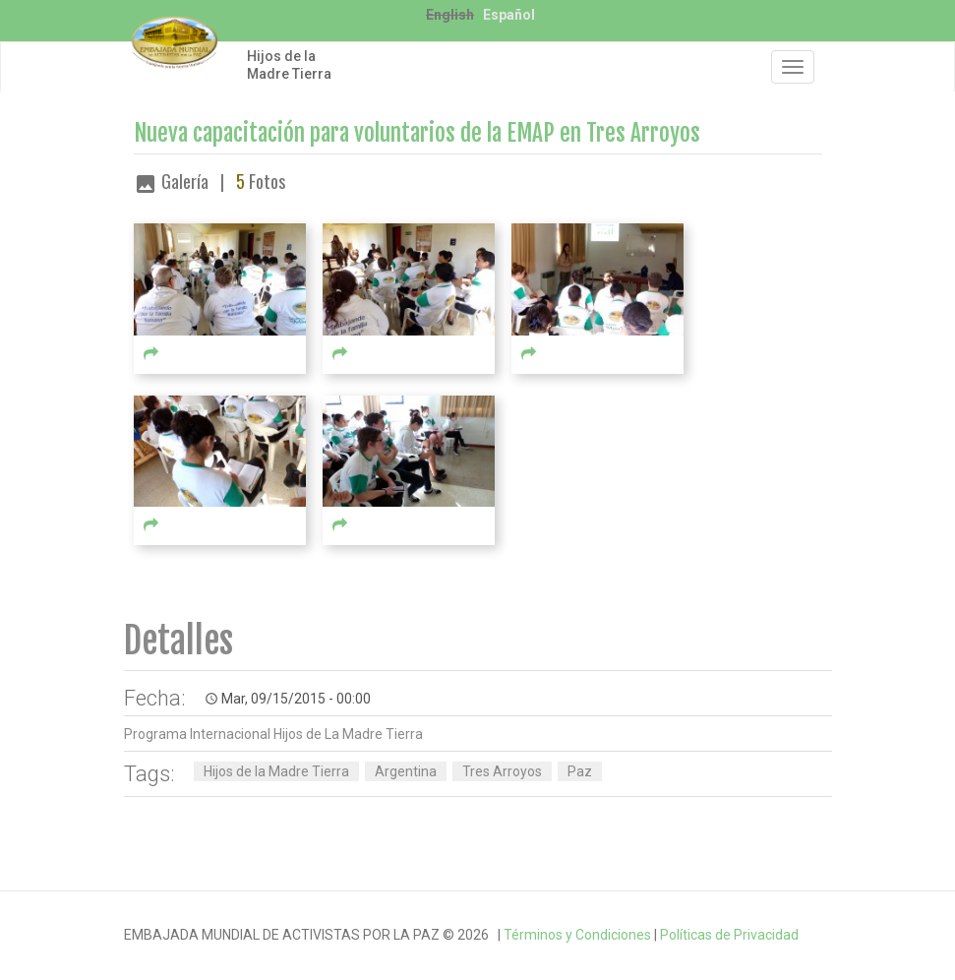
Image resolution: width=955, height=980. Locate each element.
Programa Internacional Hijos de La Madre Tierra (273, 734)
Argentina (406, 771)
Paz (579, 771)
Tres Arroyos (502, 771)
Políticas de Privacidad (729, 935)
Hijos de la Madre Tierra (289, 65)
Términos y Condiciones (577, 935)
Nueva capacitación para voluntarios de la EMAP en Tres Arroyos (417, 133)
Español (509, 15)
